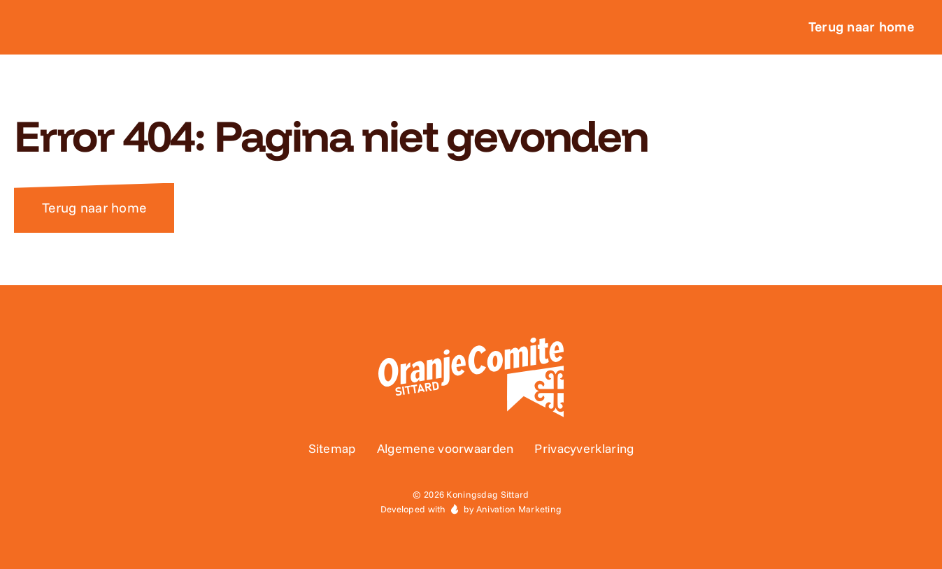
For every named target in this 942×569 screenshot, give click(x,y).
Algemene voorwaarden (445, 448)
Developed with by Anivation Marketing (471, 508)
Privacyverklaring (584, 448)
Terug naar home (94, 207)
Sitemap (332, 448)
